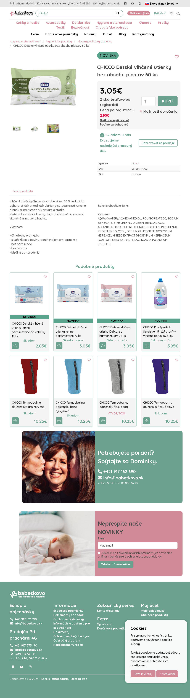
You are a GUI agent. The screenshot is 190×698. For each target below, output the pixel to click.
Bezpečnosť (80, 27)
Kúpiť (167, 101)
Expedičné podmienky (68, 610)
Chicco (135, 163)
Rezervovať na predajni (158, 143)
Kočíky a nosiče (27, 23)
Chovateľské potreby (112, 27)
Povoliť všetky (143, 674)
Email (101, 538)
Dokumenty (61, 632)
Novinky (90, 34)
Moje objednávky (153, 610)
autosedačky (60, 679)
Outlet (107, 34)
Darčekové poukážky (61, 34)
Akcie (35, 34)
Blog (122, 34)
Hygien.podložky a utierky (95, 41)
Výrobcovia (105, 624)
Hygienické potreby (59, 41)
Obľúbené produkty (154, 615)
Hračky (163, 23)
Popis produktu (22, 191)
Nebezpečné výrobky (68, 645)
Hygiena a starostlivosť (114, 23)
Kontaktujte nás (108, 610)
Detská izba (81, 23)
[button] (13, 87)
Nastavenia (167, 674)
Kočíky (45, 679)
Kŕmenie (145, 23)
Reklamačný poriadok (68, 615)
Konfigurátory (143, 34)
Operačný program (66, 640)
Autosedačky (56, 23)
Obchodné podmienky (68, 619)
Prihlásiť (159, 13)
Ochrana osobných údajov (71, 636)
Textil (60, 27)
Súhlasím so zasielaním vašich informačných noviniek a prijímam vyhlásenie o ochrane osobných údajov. (135, 554)
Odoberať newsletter (115, 564)
